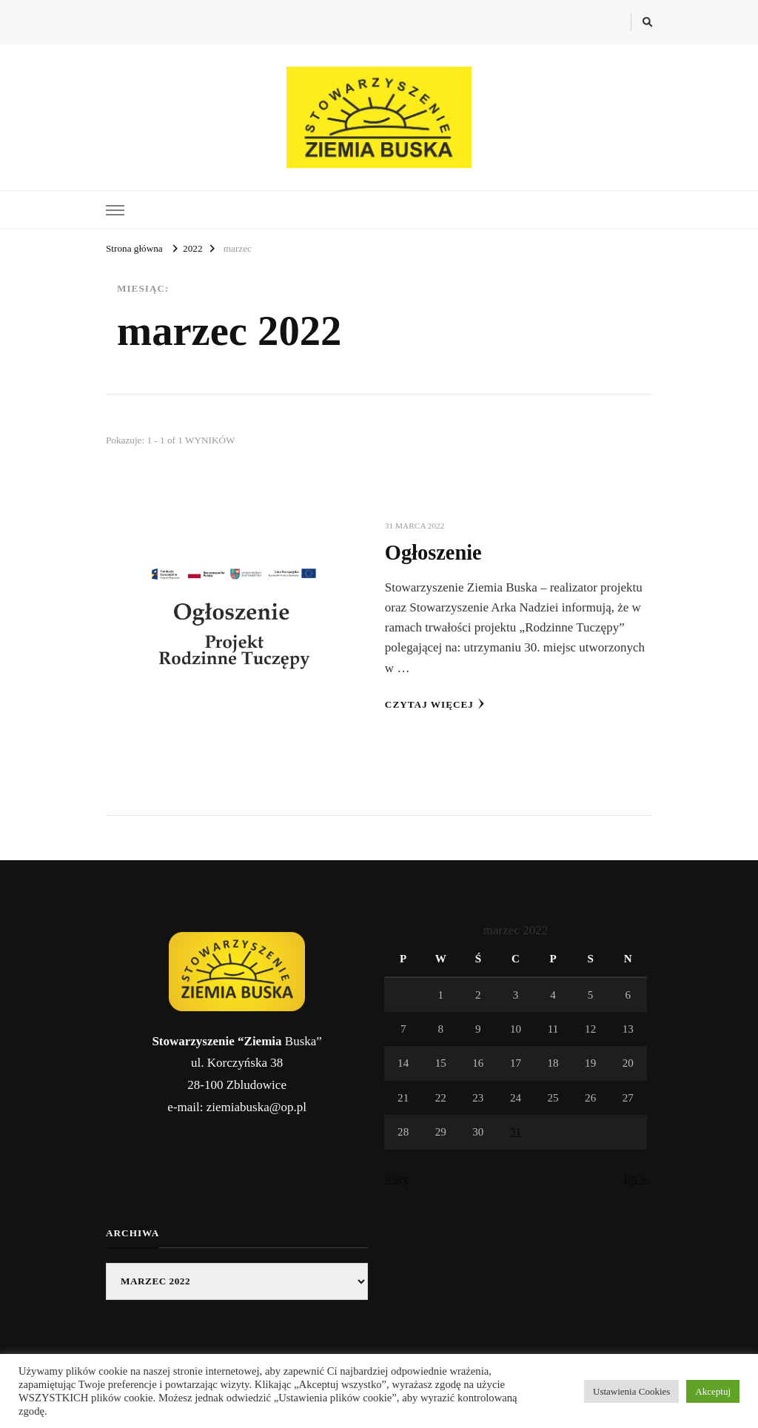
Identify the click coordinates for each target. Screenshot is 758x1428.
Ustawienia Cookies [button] (631, 1391)
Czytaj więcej (435, 704)
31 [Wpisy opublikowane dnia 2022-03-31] (515, 1132)
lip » (635, 1179)
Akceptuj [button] (713, 1391)
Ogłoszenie (433, 552)
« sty (396, 1179)
